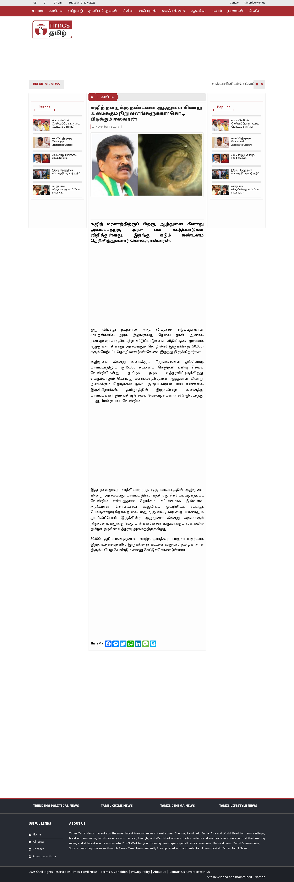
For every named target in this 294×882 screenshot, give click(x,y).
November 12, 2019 (106, 127)
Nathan (260, 877)
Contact (234, 3)
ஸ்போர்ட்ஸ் (148, 11)
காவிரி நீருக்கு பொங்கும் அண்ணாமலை (62, 142)
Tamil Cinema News (177, 806)
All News (38, 842)
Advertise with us (254, 3)
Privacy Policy (141, 872)
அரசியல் (55, 11)
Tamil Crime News (117, 806)
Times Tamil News (84, 872)
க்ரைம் (217, 11)
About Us (160, 872)
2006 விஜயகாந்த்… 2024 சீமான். (64, 157)
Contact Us (177, 872)
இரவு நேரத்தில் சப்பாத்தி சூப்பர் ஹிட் (66, 172)
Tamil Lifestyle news (238, 806)
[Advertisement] (186, 48)
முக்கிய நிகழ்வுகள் (102, 11)
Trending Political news (56, 806)
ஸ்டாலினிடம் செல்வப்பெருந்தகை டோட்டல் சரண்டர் (66, 123)
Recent (44, 107)
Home (37, 11)
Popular (223, 107)
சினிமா (128, 11)
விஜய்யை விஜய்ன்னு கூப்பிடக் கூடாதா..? (66, 189)
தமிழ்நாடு (75, 11)
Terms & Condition (115, 872)
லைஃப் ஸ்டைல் (174, 11)
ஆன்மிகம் (198, 11)
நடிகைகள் (235, 11)
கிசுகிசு (254, 11)
